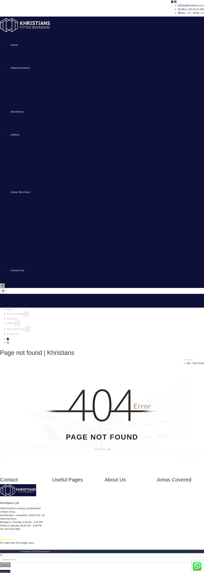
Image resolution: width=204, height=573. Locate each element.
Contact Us (17, 270)
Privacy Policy (66, 510)
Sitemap (63, 513)
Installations (65, 503)
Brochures (17, 111)
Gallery (15, 134)
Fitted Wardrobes (68, 492)
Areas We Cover (20, 192)
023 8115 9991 (12, 529)
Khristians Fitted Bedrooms (35, 551)
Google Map (7, 536)
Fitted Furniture (20, 67)
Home (14, 44)
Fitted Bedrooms (68, 496)
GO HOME (102, 449)
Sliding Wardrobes (69, 489)
